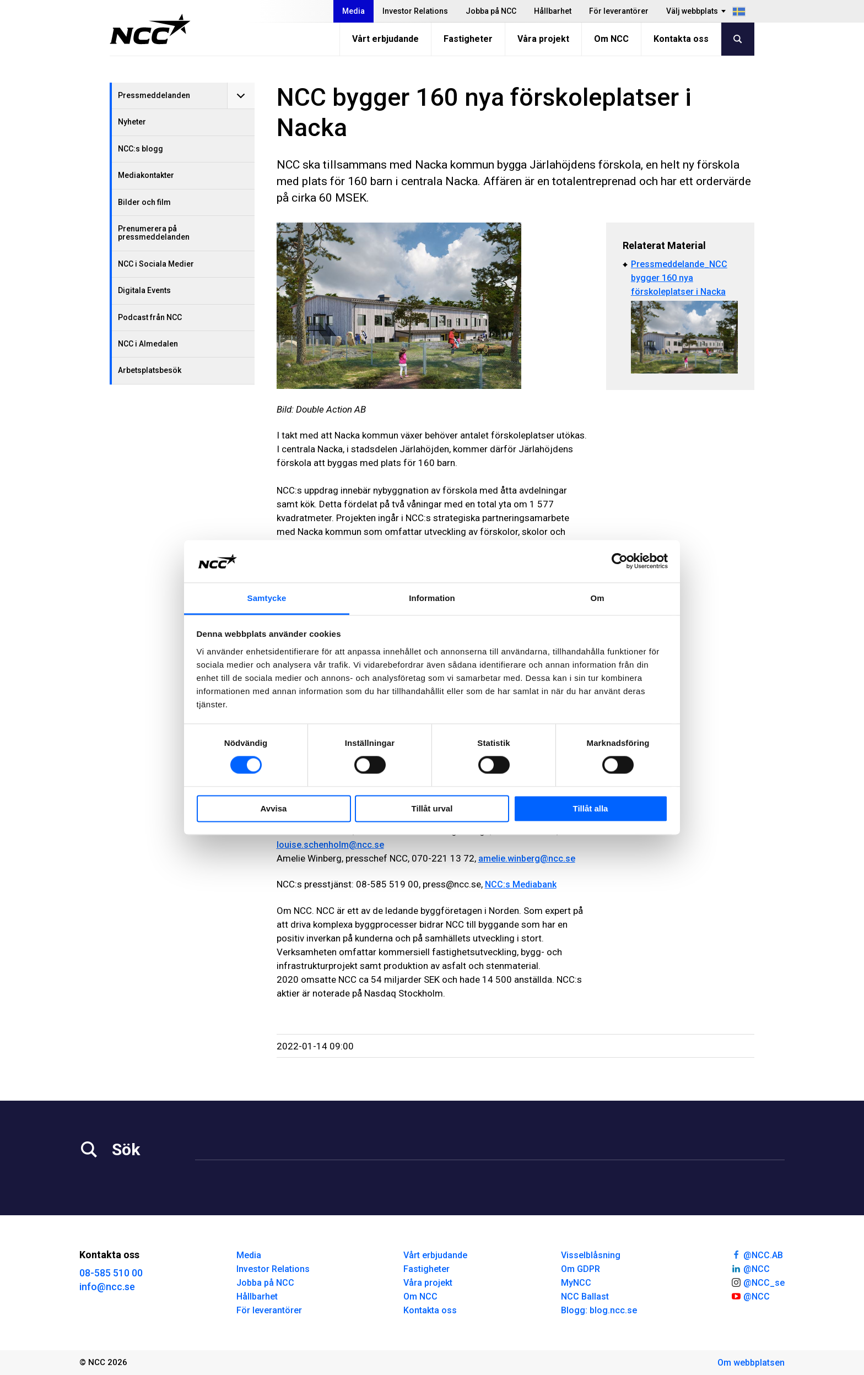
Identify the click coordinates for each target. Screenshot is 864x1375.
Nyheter (132, 121)
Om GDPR (580, 1269)
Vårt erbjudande (385, 39)
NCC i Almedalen (148, 343)
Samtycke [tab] (267, 598)
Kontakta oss (681, 39)
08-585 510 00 (111, 1273)
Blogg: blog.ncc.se (599, 1310)
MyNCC (576, 1282)
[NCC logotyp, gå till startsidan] (150, 29)
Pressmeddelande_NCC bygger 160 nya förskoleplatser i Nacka (679, 278)
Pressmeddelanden (154, 95)
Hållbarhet (552, 11)
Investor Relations (415, 11)
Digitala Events (144, 290)
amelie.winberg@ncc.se (526, 858)
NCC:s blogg (140, 148)
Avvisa (274, 808)
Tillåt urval (432, 808)
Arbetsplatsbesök (149, 370)
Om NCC (611, 39)
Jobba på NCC (491, 11)
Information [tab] (432, 598)
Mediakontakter (146, 175)
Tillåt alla (590, 808)
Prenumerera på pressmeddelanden (154, 232)
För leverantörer (619, 11)
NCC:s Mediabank (521, 884)
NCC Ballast (585, 1296)
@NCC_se (758, 1282)
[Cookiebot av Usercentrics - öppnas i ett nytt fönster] (619, 561)
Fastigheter (468, 39)
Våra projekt (543, 39)
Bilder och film (144, 202)
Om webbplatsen (751, 1362)
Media (353, 11)
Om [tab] (597, 598)
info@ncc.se (107, 1286)
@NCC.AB (757, 1254)
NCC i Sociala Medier (156, 263)
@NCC (750, 1268)
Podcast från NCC (150, 317)
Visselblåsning (590, 1255)
